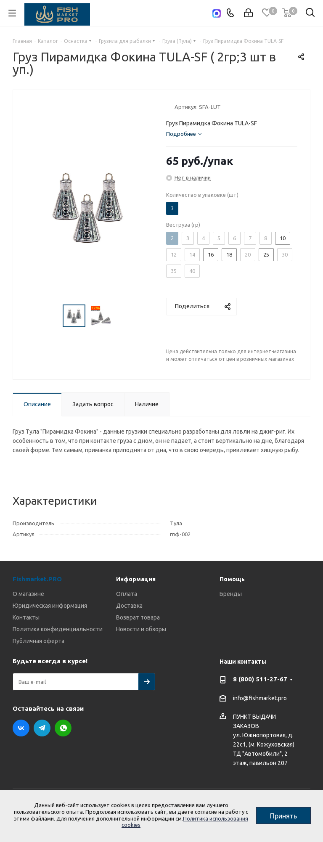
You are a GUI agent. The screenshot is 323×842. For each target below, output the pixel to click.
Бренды (231, 593)
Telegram (42, 728)
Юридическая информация (50, 605)
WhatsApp (63, 728)
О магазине (28, 593)
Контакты (26, 617)
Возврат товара (138, 617)
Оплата (126, 593)
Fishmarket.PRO (37, 579)
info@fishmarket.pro (260, 698)
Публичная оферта (38, 641)
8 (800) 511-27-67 (260, 679)
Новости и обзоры (141, 629)
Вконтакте (21, 728)
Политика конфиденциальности (58, 629)
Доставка (129, 605)
